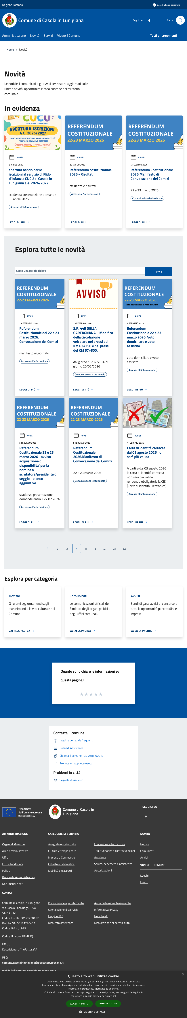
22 (124, 548)
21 (114, 548)
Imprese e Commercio (61, 857)
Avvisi (16, 157)
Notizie (144, 844)
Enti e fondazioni (12, 864)
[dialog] (93, 994)
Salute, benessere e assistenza (113, 864)
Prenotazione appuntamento (66, 903)
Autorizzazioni (103, 870)
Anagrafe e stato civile (62, 844)
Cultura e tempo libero (62, 851)
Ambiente (100, 857)
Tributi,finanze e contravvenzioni (114, 850)
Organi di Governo (13, 844)
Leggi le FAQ (56, 916)
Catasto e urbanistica (61, 864)
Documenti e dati (12, 884)
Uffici (5, 857)
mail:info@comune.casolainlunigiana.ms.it (29, 970)
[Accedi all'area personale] (166, 5)
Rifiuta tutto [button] (108, 1003)
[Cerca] (180, 20)
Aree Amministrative (15, 851)
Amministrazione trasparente (112, 903)
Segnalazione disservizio (63, 909)
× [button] (183, 974)
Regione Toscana (12, 5)
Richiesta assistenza (60, 923)
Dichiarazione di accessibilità (112, 923)
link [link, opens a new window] (114, 996)
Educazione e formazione (109, 844)
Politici (6, 870)
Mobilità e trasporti (60, 870)
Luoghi (144, 875)
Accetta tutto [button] (79, 1003)
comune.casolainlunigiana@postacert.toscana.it (33, 962)
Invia (159, 271)
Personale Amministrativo (18, 877)
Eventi (144, 882)
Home (10, 49)
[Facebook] (148, 20)
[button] (93, 1012)
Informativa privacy (106, 909)
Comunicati (147, 851)
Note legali (101, 916)
